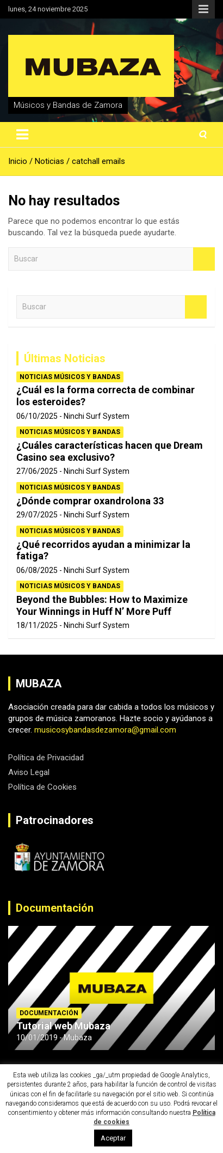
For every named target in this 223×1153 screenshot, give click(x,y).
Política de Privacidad (46, 757)
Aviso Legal (28, 772)
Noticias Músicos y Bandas (70, 377)
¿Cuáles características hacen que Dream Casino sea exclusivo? (109, 451)
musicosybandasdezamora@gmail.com (105, 730)
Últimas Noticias (65, 358)
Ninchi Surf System (96, 416)
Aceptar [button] (113, 1138)
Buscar (204, 259)
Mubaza (78, 1037)
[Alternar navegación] (22, 134)
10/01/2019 (37, 1037)
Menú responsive (203, 9)
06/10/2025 (37, 416)
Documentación (55, 907)
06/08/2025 (37, 570)
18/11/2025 (37, 625)
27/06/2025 (37, 471)
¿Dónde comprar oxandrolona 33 (90, 501)
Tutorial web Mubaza (63, 1026)
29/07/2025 (37, 514)
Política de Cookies (42, 787)
